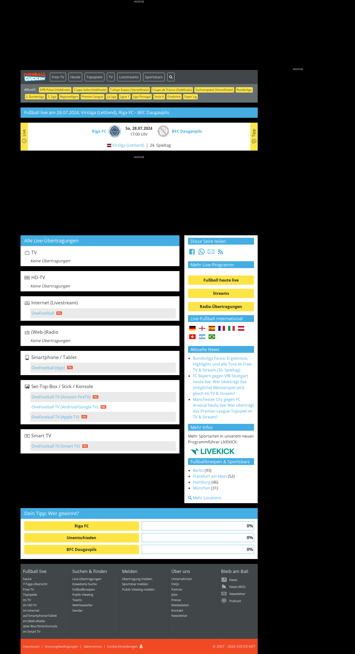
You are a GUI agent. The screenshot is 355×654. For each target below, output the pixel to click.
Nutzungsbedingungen (61, 646)
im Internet (31, 610)
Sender (77, 610)
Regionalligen (69, 97)
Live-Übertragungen (86, 579)
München (201, 488)
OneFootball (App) (48, 367)
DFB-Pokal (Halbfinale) (55, 90)
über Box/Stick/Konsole (40, 626)
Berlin (198, 470)
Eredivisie (174, 97)
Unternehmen (181, 579)
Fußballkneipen (83, 589)
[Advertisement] (139, 35)
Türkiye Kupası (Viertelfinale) (129, 90)
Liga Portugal (142, 97)
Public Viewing (82, 594)
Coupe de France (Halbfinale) (172, 90)
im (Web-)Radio (34, 621)
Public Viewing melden (138, 589)
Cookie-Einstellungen (122, 646)
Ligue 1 (125, 97)
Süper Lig (190, 97)
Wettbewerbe (82, 605)
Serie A (159, 97)
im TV (27, 600)
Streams (221, 293)
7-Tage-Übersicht (35, 584)
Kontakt (177, 610)
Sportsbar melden (135, 584)
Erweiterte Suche (84, 584)
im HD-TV (30, 605)
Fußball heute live (221, 280)
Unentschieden (81, 537)
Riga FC (82, 526)
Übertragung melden (137, 579)
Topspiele (94, 77)
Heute (75, 77)
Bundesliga (244, 90)
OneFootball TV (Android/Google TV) (65, 407)
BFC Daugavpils (82, 549)
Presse (176, 600)
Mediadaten (180, 605)
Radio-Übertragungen (221, 306)
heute (27, 579)
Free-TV (58, 77)
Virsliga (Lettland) (128, 145)
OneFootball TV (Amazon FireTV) (61, 397)
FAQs (175, 584)
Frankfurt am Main (210, 476)
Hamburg (202, 482)
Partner (176, 589)
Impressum (31, 646)
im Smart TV (32, 631)
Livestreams (129, 77)
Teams (77, 600)
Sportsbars (154, 77)
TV (111, 77)
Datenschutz (93, 646)
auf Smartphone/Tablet (40, 615)
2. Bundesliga (35, 97)
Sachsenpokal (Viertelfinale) (214, 90)
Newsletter (179, 615)
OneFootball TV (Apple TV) (55, 417)
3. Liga (52, 97)
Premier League (92, 97)
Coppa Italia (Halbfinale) (90, 90)
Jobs (174, 594)
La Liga (111, 97)
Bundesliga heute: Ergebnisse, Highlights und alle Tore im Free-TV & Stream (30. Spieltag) (223, 364)
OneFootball (43, 313)
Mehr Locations (205, 497)
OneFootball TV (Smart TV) (56, 446)
